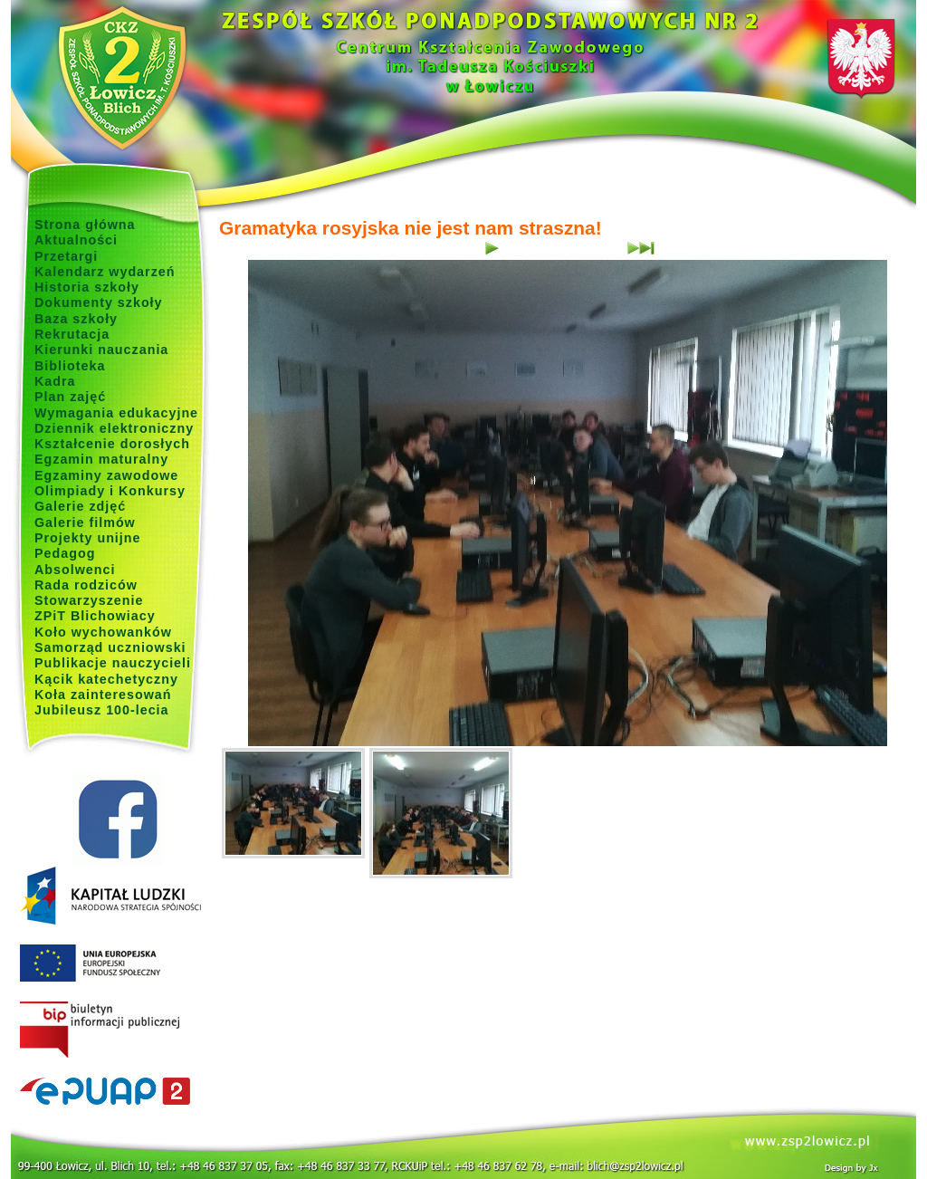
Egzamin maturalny (101, 459)
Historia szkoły (86, 287)
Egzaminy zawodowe (106, 475)
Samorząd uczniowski (110, 647)
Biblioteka (69, 366)
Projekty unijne (87, 538)
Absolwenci (74, 569)
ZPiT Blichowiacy (95, 616)
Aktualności (76, 240)
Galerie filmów (85, 522)
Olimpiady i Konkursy (110, 491)
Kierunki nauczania (101, 349)
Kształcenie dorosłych (112, 443)
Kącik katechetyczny (106, 679)
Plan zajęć (70, 396)
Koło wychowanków (103, 632)
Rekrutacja (72, 334)
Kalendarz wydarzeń (104, 271)
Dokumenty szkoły (98, 302)
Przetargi (66, 256)
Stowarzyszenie (89, 600)
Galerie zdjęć (80, 506)
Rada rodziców (86, 585)
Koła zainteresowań (103, 694)
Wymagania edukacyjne (116, 413)
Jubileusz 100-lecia (101, 710)
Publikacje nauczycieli (112, 663)
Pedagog (64, 553)
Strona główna (85, 224)
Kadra (55, 381)
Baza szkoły (76, 319)
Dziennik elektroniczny (114, 428)
